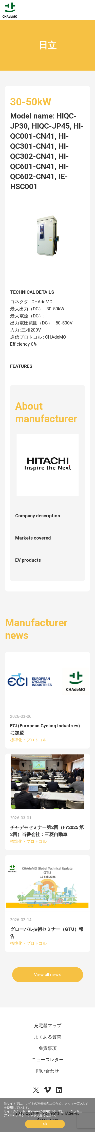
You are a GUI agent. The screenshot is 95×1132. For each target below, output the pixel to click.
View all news (47, 974)
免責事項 (48, 1048)
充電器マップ (47, 1025)
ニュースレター (48, 1059)
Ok (45, 1124)
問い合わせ (47, 1071)
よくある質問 (47, 1036)
